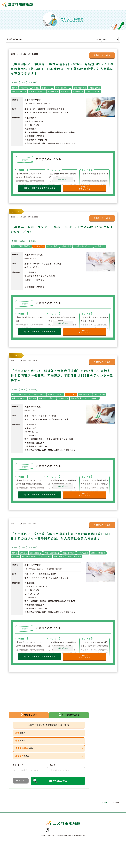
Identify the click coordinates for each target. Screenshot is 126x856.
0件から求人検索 (58, 780)
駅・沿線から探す (69, 714)
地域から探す (28, 714)
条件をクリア (20, 781)
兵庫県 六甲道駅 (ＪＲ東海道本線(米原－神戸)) (49, 725)
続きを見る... (63, 179)
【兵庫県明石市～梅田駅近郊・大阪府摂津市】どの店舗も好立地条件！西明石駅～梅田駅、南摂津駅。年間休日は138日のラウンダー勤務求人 (62, 375)
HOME (105, 802)
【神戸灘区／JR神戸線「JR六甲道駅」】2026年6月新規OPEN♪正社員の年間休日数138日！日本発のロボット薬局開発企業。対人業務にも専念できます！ (62, 68)
